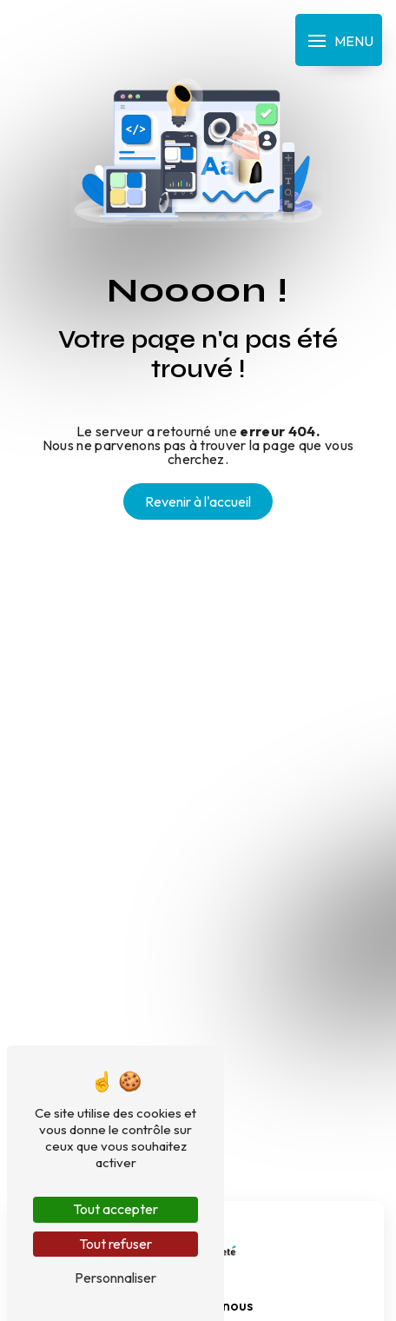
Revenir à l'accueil (198, 501)
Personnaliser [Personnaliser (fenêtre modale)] (115, 1277)
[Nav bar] (338, 40)
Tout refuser (115, 1243)
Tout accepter (115, 1209)
